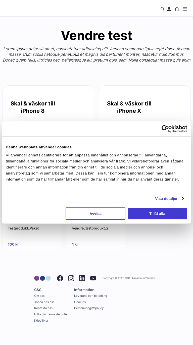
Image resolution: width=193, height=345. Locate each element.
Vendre (150, 278)
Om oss (39, 296)
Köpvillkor (41, 320)
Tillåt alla (157, 213)
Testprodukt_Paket (23, 228)
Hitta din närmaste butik (51, 314)
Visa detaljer (166, 198)
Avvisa (95, 213)
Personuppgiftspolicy (89, 308)
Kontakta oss (43, 308)
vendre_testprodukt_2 (90, 228)
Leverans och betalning (90, 296)
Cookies (80, 302)
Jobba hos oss (44, 302)
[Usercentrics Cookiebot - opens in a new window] (165, 129)
